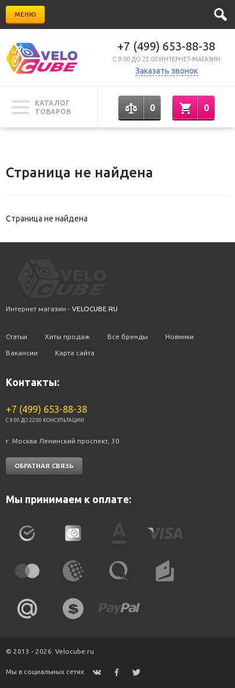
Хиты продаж (67, 336)
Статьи (16, 336)
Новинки (179, 336)
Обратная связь (44, 466)
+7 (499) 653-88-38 (166, 46)
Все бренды (127, 336)
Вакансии (22, 352)
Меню (25, 14)
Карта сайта (75, 352)
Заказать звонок (166, 70)
